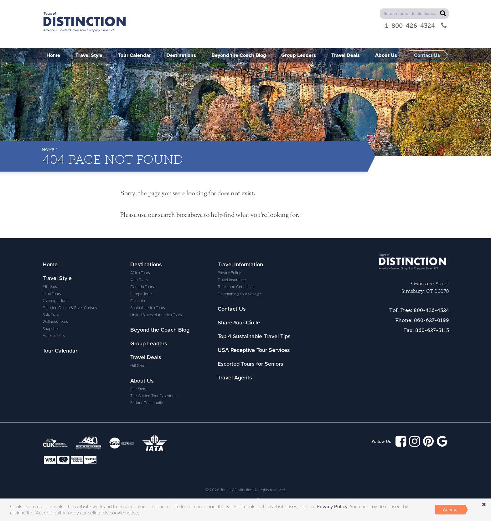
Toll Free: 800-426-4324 (419, 310)
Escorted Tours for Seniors (250, 363)
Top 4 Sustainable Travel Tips (254, 336)
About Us (142, 380)
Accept (450, 509)
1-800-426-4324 (416, 25)
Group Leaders (148, 343)
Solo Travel (52, 314)
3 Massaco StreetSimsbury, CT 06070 (425, 287)
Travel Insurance (232, 280)
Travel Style (57, 278)
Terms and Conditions (236, 286)
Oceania (137, 300)
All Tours (50, 286)
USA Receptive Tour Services (254, 350)
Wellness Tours (55, 321)
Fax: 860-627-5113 (426, 330)
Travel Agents (235, 377)
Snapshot (51, 328)
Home (48, 150)
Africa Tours (140, 272)
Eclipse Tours (54, 335)
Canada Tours (142, 286)
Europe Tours (141, 294)
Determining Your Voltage (239, 294)
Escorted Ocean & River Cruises (70, 307)
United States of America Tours (156, 315)
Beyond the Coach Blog (159, 329)
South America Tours (147, 307)
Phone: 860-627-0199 (422, 320)
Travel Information (240, 264)
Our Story (138, 389)
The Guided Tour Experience (154, 395)
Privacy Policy (229, 272)
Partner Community (146, 402)
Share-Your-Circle (239, 322)
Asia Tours (139, 280)
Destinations (146, 264)
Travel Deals (145, 357)
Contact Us (232, 308)
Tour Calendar (60, 350)
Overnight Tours (56, 300)
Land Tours (52, 293)
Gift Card (137, 365)
